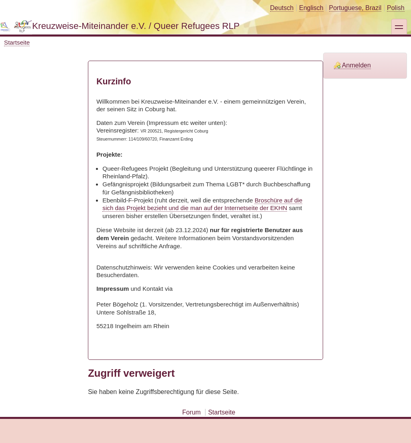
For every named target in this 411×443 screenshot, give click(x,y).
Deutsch (282, 7)
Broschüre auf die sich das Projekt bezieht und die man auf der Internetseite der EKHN (202, 204)
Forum (191, 412)
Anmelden (356, 65)
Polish (396, 7)
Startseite (17, 42)
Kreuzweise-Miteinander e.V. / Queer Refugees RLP (136, 26)
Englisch (311, 7)
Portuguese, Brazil (355, 7)
